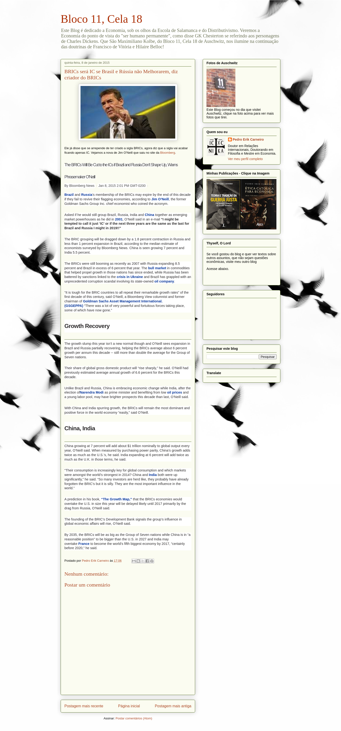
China (149, 215)
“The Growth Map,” (116, 499)
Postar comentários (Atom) (134, 718)
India (153, 475)
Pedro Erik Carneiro (248, 139)
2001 (119, 219)
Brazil (69, 195)
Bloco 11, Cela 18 (101, 19)
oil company (164, 281)
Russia (86, 195)
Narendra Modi (91, 392)
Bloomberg (167, 152)
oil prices (174, 392)
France (84, 544)
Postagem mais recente (83, 706)
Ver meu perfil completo (245, 159)
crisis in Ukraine (130, 277)
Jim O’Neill (160, 199)
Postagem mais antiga (173, 706)
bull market (157, 268)
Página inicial (129, 706)
